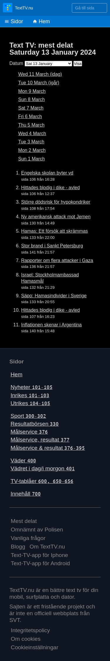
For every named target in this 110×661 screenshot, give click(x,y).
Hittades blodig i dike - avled (50, 187)
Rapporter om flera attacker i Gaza (57, 260)
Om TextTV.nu (47, 546)
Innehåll (26, 494)
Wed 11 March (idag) (40, 74)
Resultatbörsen (35, 424)
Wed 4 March (32, 133)
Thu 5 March (31, 125)
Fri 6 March (30, 116)
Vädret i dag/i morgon (43, 468)
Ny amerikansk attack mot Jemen (56, 216)
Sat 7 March (30, 107)
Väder (23, 460)
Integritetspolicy (30, 630)
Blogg (18, 546)
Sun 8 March (31, 99)
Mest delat (24, 521)
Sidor (13, 21)
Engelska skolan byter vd (47, 172)
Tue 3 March (31, 141)
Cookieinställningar (34, 647)
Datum (16, 63)
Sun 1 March (31, 158)
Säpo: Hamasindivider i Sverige (54, 295)
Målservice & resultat (48, 448)
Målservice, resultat (40, 440)
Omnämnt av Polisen (37, 529)
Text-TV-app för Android (40, 563)
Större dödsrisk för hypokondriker (55, 201)
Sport (28, 416)
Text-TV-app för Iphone (39, 555)
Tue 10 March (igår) (38, 82)
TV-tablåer (42, 481)
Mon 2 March (31, 150)
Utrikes (30, 403)
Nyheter (32, 387)
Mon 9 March (31, 91)
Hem (41, 21)
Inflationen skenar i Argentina (51, 324)
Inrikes (30, 395)
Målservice (29, 432)
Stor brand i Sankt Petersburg (52, 245)
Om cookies (25, 639)
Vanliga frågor (28, 538)
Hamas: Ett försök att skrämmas (54, 231)
